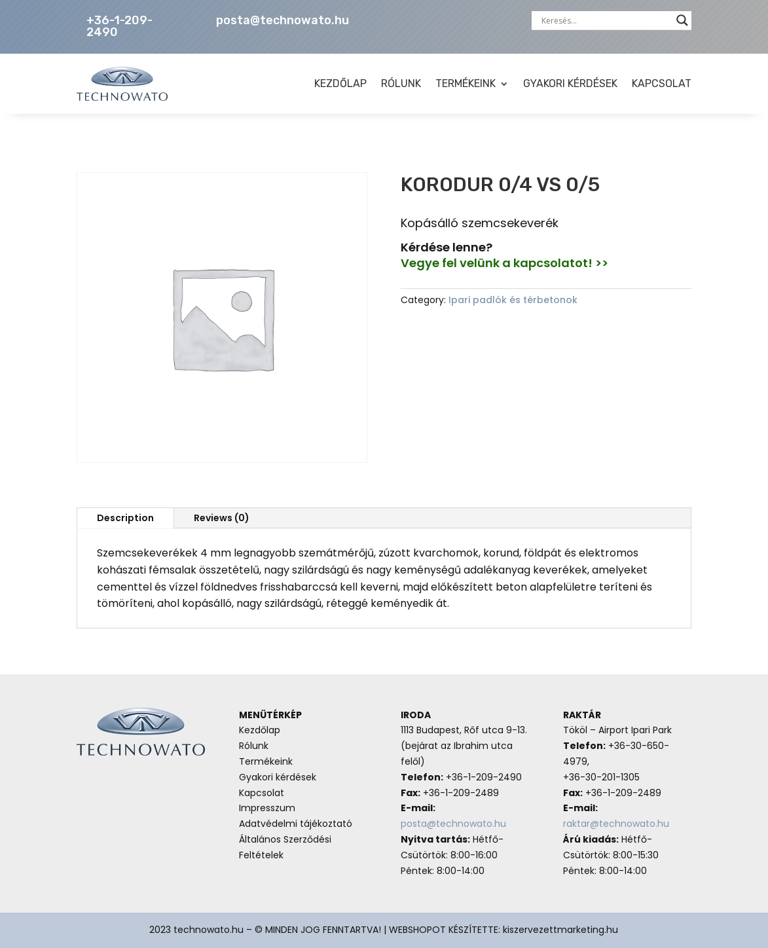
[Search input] (605, 20)
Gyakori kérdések (277, 777)
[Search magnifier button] (682, 20)
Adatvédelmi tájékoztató (295, 823)
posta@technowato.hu (282, 20)
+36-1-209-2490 (119, 26)
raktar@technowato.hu (616, 823)
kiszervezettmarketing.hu (560, 929)
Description (125, 517)
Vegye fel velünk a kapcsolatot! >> (504, 263)
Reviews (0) (221, 517)
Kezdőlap (259, 730)
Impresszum (267, 807)
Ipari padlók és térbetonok (512, 299)
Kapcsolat (261, 792)
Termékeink (266, 761)
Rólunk (253, 745)
